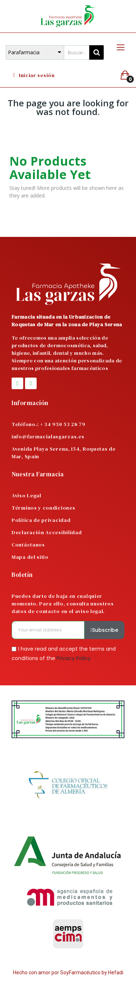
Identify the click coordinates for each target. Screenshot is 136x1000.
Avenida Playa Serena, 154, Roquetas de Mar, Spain (64, 452)
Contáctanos (28, 544)
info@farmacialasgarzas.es (48, 436)
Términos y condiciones (43, 507)
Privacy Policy (74, 657)
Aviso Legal (26, 495)
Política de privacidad (41, 520)
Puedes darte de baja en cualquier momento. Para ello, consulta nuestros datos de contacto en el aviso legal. (63, 603)
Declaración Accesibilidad (47, 532)
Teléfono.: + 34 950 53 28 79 (49, 424)
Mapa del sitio (30, 557)
